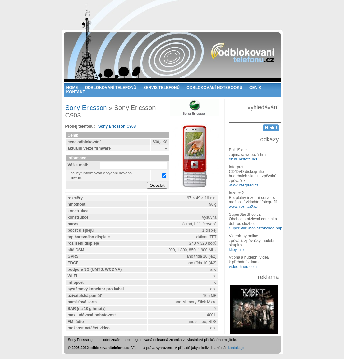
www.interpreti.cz (244, 185)
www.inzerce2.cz (243, 206)
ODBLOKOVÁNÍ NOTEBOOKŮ (214, 87)
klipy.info (236, 249)
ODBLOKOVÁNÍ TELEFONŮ (110, 87)
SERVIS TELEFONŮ (161, 87)
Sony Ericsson (86, 107)
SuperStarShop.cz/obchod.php (255, 228)
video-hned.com (243, 266)
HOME (72, 87)
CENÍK (255, 87)
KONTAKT (75, 92)
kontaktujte (236, 348)
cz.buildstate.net (243, 159)
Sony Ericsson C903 (117, 126)
